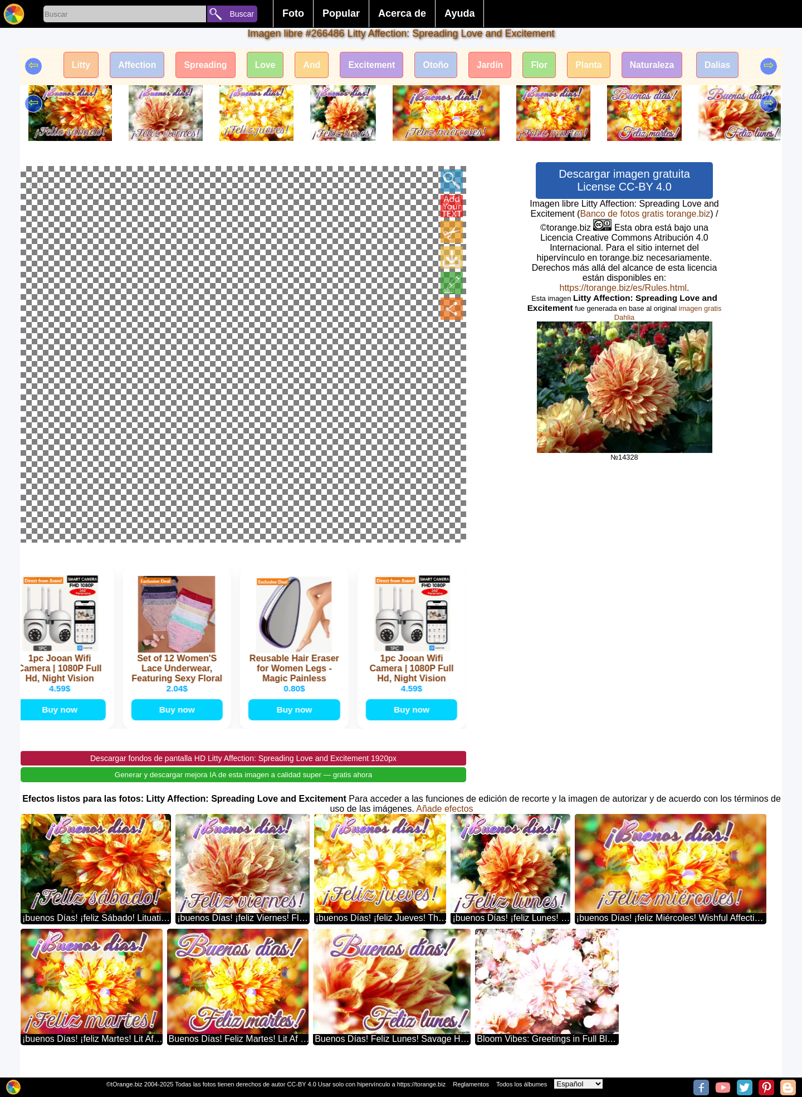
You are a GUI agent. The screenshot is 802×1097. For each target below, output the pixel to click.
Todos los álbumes (521, 1084)
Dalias (725, 65)
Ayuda (459, 13)
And (309, 65)
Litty (72, 65)
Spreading (200, 65)
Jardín (492, 65)
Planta (593, 65)
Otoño (437, 65)
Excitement (370, 65)
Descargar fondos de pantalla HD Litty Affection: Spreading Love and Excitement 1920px (243, 768)
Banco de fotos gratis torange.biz (645, 213)
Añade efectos (444, 818)
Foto (293, 13)
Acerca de (402, 13)
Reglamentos (471, 1084)
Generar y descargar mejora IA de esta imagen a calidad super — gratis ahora (243, 785)
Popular (341, 13)
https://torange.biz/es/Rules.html (623, 287)
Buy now (61, 719)
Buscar (241, 13)
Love (261, 65)
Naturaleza (658, 65)
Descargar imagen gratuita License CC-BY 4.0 (624, 180)
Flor (543, 65)
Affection (130, 65)
